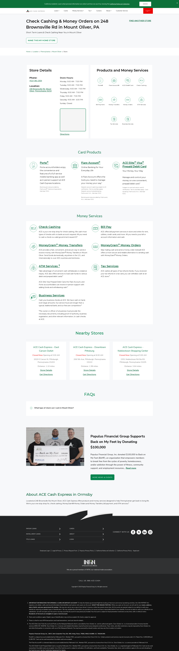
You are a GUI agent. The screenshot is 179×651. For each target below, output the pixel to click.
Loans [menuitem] (56, 11)
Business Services (51, 295)
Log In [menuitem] (148, 11)
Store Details (46, 370)
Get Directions (46, 374)
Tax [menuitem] (89, 11)
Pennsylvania (45, 52)
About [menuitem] (108, 11)
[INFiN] (89, 563)
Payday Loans (31, 529)
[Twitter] (138, 532)
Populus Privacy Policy (87, 551)
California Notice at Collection (119, 4)
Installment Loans (33, 534)
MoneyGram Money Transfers (61, 245)
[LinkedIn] (144, 532)
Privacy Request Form (70, 551)
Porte (44, 163)
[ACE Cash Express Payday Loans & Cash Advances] (35, 11)
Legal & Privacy (57, 551)
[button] (89, 408)
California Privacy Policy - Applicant (128, 551)
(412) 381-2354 (35, 81)
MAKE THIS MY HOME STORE (41, 40)
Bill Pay (106, 226)
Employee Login (45, 551)
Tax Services (109, 266)
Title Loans (30, 539)
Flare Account (90, 163)
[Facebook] (132, 532)
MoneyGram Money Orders (121, 245)
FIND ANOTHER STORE (140, 21)
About (72, 534)
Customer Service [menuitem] (122, 11)
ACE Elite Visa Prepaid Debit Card (134, 164)
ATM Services (49, 266)
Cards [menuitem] (66, 11)
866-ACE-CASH (93, 581)
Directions (64, 134)
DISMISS (145, 4)
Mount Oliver (56, 52)
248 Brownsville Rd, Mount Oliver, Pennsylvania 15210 (40, 90)
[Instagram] (150, 532)
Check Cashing (49, 226)
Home (28, 52)
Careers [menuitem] (99, 11)
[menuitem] (133, 11)
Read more (131, 468)
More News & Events (102, 477)
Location (36, 52)
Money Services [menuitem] (77, 11)
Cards (72, 529)
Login (72, 539)
